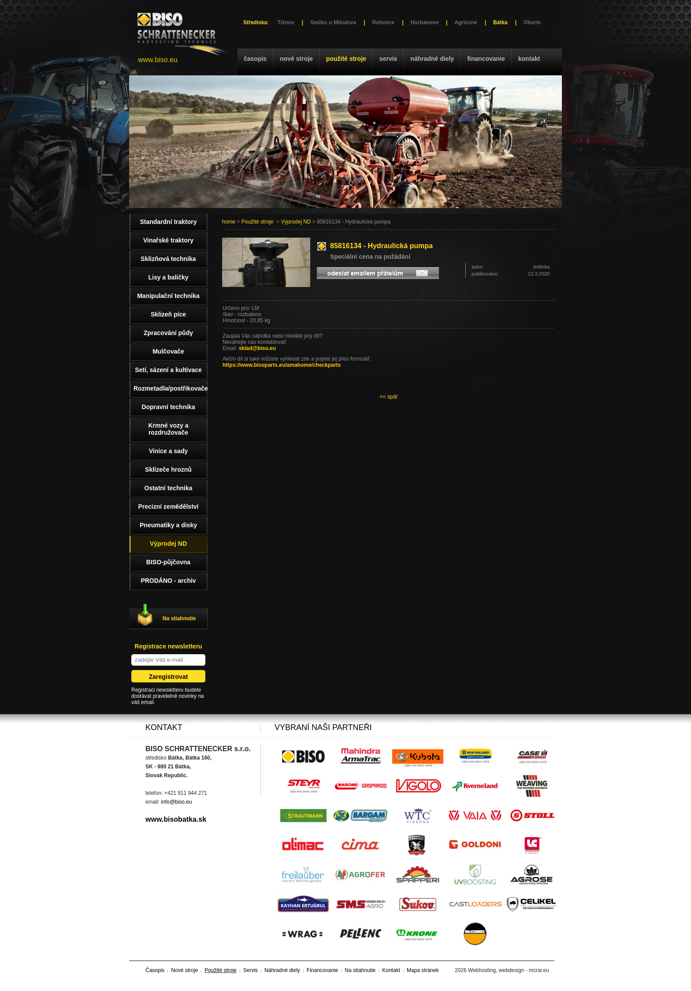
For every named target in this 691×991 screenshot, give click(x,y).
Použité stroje (346, 58)
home (228, 222)
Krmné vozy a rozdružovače (168, 429)
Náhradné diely (432, 58)
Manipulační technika (168, 295)
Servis (388, 58)
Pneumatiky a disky (168, 525)
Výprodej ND (296, 222)
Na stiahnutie (179, 618)
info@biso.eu (176, 802)
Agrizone (465, 22)
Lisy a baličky (168, 277)
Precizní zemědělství (168, 506)
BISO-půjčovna (168, 562)
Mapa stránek (423, 970)
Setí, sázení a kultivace (168, 369)
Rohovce (383, 22)
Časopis (255, 58)
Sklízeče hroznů (168, 469)
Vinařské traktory (168, 240)
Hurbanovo (424, 22)
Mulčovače (168, 351)
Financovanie (486, 58)
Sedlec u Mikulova (333, 22)
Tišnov (285, 22)
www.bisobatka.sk (175, 819)
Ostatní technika (169, 488)
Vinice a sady (168, 451)
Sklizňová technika (168, 258)
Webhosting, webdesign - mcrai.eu (508, 970)
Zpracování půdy (168, 332)
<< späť (388, 397)
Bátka (500, 22)
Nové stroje (296, 58)
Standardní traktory (168, 221)
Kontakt (529, 58)
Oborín (532, 22)
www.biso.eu (158, 59)
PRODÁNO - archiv (168, 580)
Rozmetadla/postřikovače (171, 388)
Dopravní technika (168, 406)
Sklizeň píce (168, 314)
